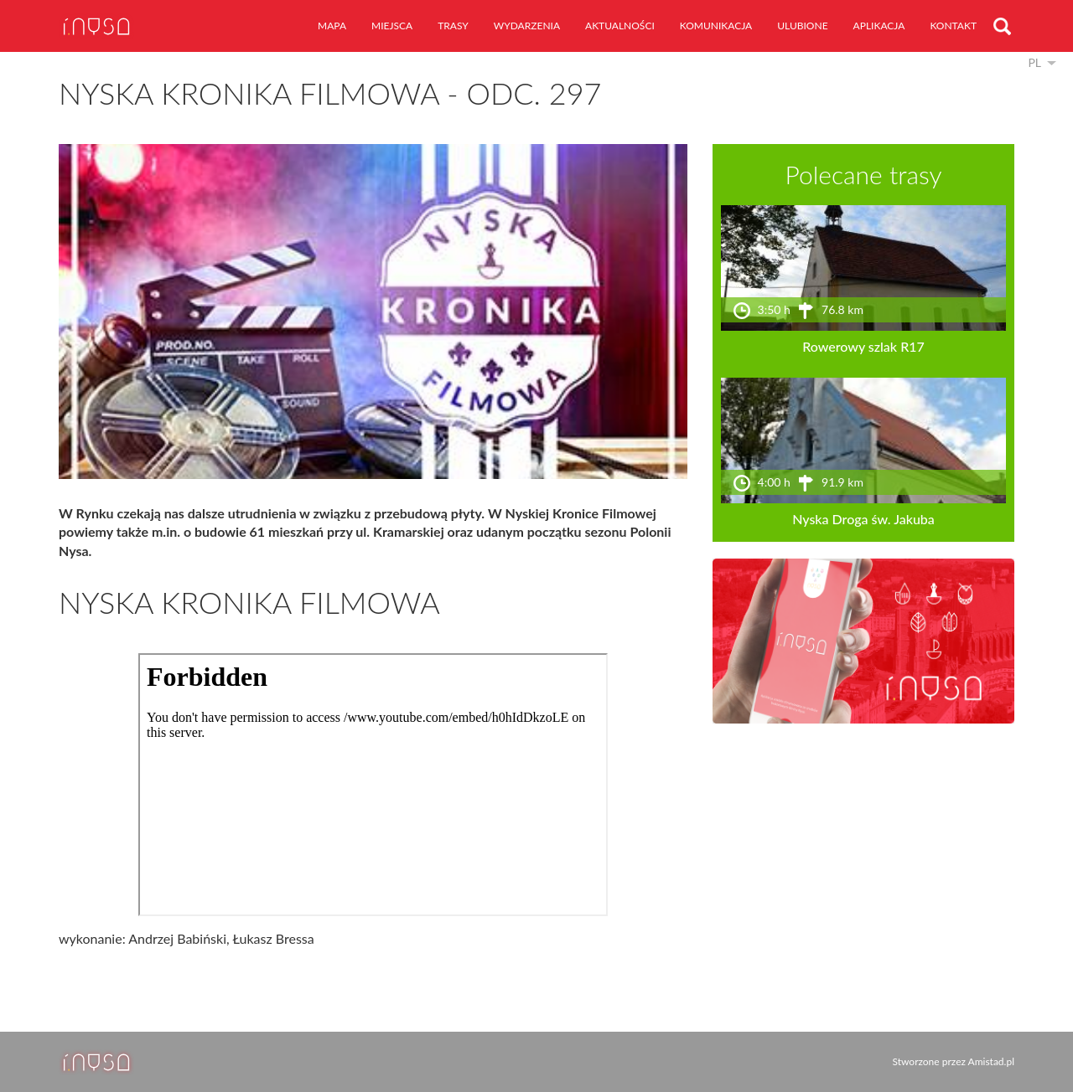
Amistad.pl (991, 1061)
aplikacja (879, 25)
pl (1034, 62)
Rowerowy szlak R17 (863, 346)
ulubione (802, 25)
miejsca (391, 25)
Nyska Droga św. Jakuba (863, 519)
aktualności (620, 25)
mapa (332, 25)
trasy (453, 25)
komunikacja (716, 25)
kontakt (953, 25)
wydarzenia (527, 25)
